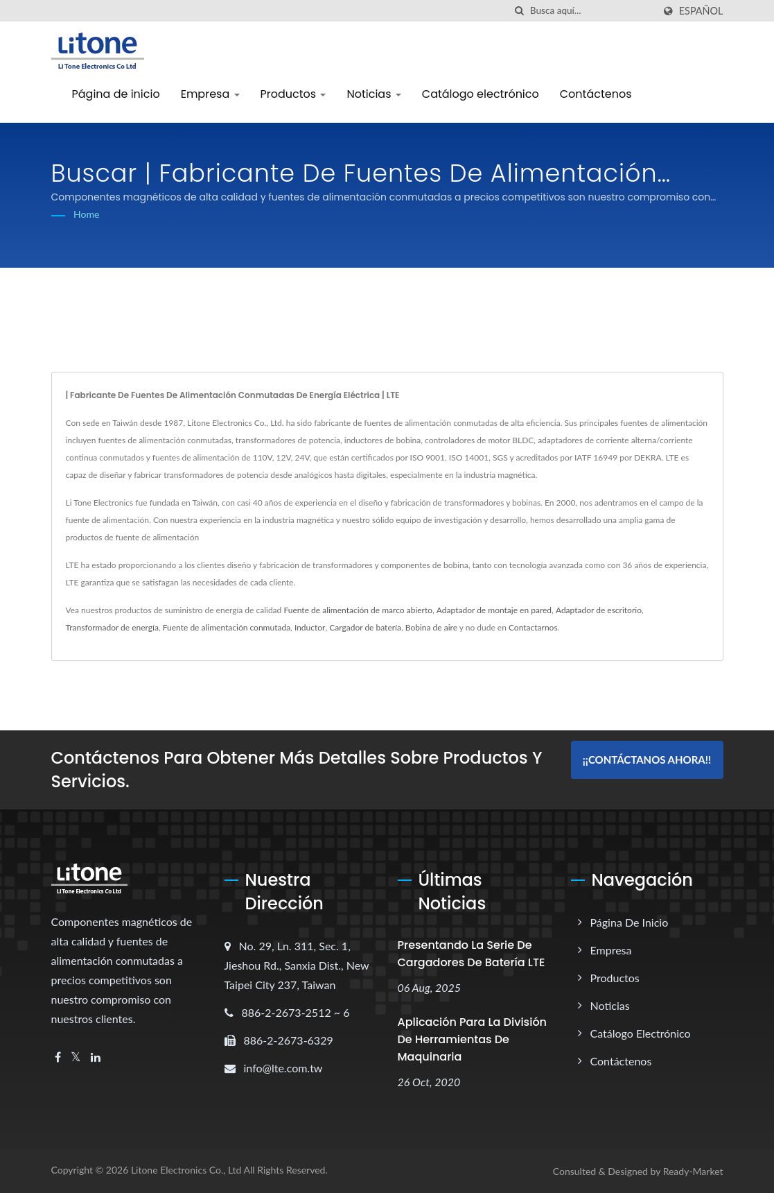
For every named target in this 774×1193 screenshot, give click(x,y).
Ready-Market (693, 1171)
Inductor (310, 627)
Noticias (373, 94)
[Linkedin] (95, 1057)
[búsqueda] (519, 10)
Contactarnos (533, 627)
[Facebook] (58, 1057)
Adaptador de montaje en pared (494, 610)
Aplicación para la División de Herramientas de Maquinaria (472, 1039)
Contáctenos (596, 94)
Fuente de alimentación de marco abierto (357, 610)
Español (701, 11)
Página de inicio (116, 94)
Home (86, 214)
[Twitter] (76, 1057)
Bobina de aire (431, 627)
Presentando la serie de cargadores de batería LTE (471, 953)
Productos (293, 94)
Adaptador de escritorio (599, 610)
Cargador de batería (365, 627)
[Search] (591, 10)
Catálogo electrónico (480, 94)
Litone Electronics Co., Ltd (186, 1170)
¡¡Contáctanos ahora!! (647, 759)
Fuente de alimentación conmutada (226, 627)
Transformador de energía (112, 627)
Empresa (210, 94)
